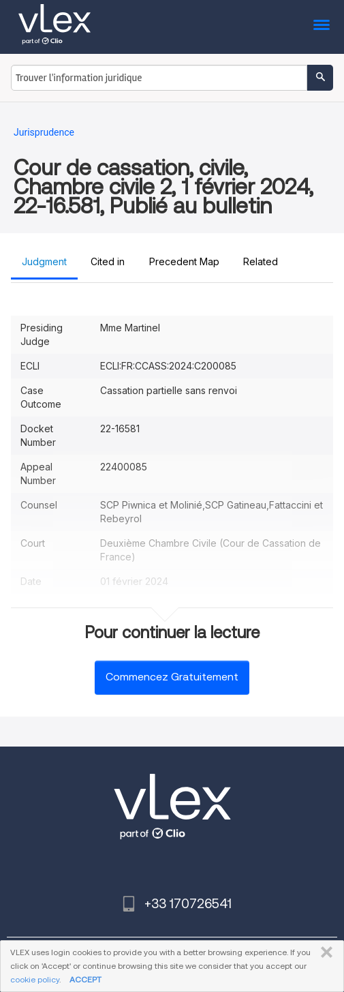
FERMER (324, 952)
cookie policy (34, 979)
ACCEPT (85, 979)
